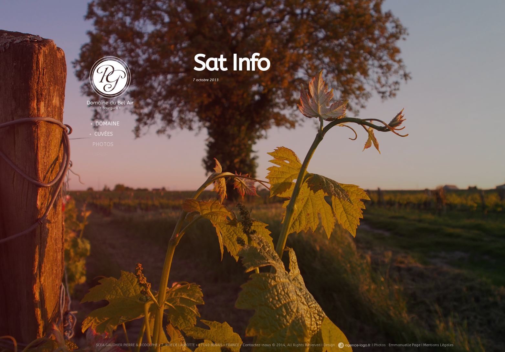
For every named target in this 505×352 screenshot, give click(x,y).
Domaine (105, 124)
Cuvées (100, 134)
